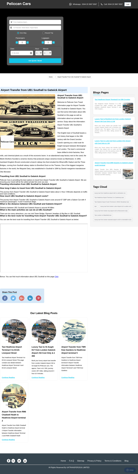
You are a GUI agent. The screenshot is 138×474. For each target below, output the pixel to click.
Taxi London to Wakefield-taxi (103, 215)
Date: (12, 49)
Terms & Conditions (112, 461)
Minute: (47, 51)
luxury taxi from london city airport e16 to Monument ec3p (111, 211)
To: (14, 27)
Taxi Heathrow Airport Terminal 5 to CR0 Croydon (112, 99)
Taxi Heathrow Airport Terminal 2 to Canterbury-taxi (109, 197)
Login (127, 4)
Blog (126, 461)
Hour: (38, 51)
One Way (23, 33)
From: (15, 22)
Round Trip (49, 33)
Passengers (20, 38)
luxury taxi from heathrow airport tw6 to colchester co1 (110, 193)
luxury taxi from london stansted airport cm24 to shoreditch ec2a (113, 219)
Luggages (45, 38)
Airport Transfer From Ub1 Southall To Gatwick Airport (74, 77)
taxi (96, 206)
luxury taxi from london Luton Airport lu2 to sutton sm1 (115, 206)
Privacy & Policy (94, 461)
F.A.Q (71, 461)
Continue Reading (8, 377)
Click (56, 277)
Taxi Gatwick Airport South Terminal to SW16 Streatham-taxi (112, 202)
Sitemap (80, 461)
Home (51, 77)
